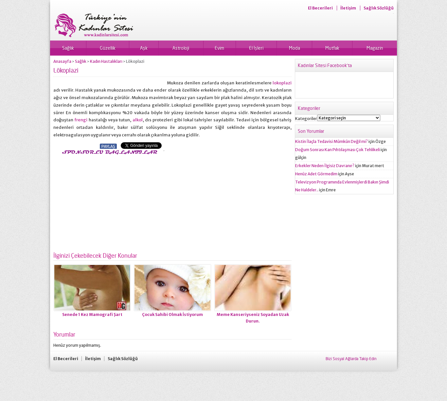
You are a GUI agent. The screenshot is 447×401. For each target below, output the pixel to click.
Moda (294, 48)
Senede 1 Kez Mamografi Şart (92, 314)
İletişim (348, 8)
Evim (219, 48)
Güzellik (108, 48)
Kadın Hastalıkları (106, 61)
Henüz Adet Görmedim (316, 173)
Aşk (144, 48)
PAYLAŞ (108, 146)
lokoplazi (282, 83)
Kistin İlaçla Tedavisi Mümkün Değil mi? (331, 141)
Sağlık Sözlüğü (379, 8)
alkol (138, 120)
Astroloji (180, 48)
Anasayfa (62, 61)
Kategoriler (306, 118)
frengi (81, 120)
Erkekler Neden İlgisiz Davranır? (324, 165)
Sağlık (68, 48)
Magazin (375, 48)
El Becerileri (320, 8)
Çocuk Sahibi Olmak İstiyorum (172, 314)
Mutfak (332, 48)
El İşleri (256, 48)
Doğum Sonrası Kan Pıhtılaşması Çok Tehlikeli (337, 149)
